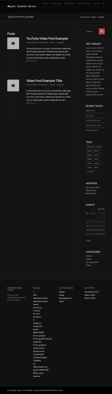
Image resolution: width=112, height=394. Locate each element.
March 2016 (91, 190)
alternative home (40, 298)
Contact (36, 310)
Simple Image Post (92, 130)
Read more (32, 61)
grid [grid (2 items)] (96, 155)
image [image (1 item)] (89, 159)
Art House (37, 307)
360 (35, 295)
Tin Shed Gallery (40, 357)
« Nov (88, 240)
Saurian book (38, 348)
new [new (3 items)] (96, 159)
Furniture (37, 317)
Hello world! (90, 115)
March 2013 (91, 193)
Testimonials (38, 354)
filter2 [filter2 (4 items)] (89, 151)
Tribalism (37, 360)
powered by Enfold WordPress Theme (49, 390)
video (53, 42)
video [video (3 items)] (96, 163)
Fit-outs (36, 313)
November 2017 (93, 187)
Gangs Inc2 (38, 326)
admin (61, 42)
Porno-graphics (39, 345)
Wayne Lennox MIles (25, 390)
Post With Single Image (93, 125)
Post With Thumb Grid (93, 120)
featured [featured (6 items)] (90, 147)
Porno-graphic (39, 335)
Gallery (89, 256)
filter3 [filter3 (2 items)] (96, 151)
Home (94, 17)
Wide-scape (38, 373)
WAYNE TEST (90, 110)
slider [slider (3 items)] (89, 163)
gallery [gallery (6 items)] (89, 155)
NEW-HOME (38, 332)
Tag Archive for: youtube (20, 16)
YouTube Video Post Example (47, 38)
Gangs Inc (37, 323)
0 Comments (43, 42)
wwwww (36, 376)
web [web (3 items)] (96, 167)
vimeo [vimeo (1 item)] (89, 167)
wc (34, 363)
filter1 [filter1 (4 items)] (99, 147)
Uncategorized (92, 262)
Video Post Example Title (44, 81)
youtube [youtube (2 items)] (90, 171)
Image (88, 259)
